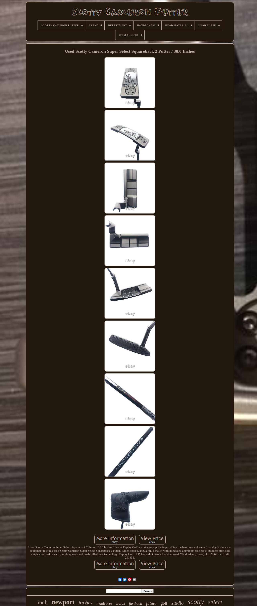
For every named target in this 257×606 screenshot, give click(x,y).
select (215, 602)
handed (120, 604)
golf (164, 603)
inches (85, 603)
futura (151, 603)
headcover (104, 604)
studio (177, 603)
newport (63, 602)
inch (43, 602)
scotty (196, 602)
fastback (135, 603)
